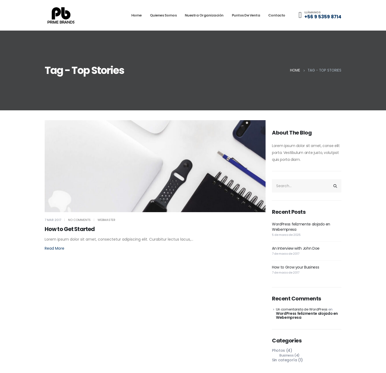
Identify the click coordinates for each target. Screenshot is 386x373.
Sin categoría (284, 360)
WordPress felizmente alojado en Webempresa (307, 315)
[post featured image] (155, 166)
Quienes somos (163, 15)
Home (136, 15)
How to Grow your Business (295, 267)
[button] (54, 248)
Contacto (276, 15)
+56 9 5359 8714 (322, 17)
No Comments (79, 220)
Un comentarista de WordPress (302, 309)
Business (286, 355)
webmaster (106, 220)
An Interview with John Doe (296, 248)
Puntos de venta (246, 15)
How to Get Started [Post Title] (70, 229)
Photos (278, 350)
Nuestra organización (204, 15)
